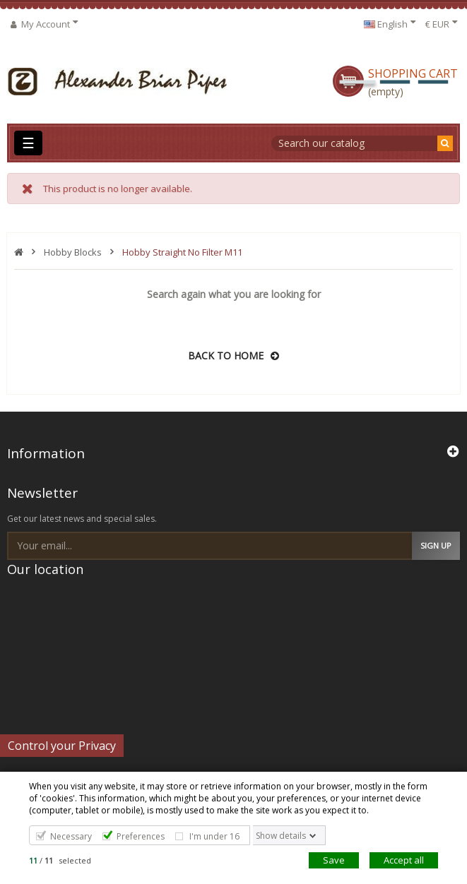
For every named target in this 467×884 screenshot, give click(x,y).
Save (334, 860)
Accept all (404, 860)
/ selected (60, 860)
